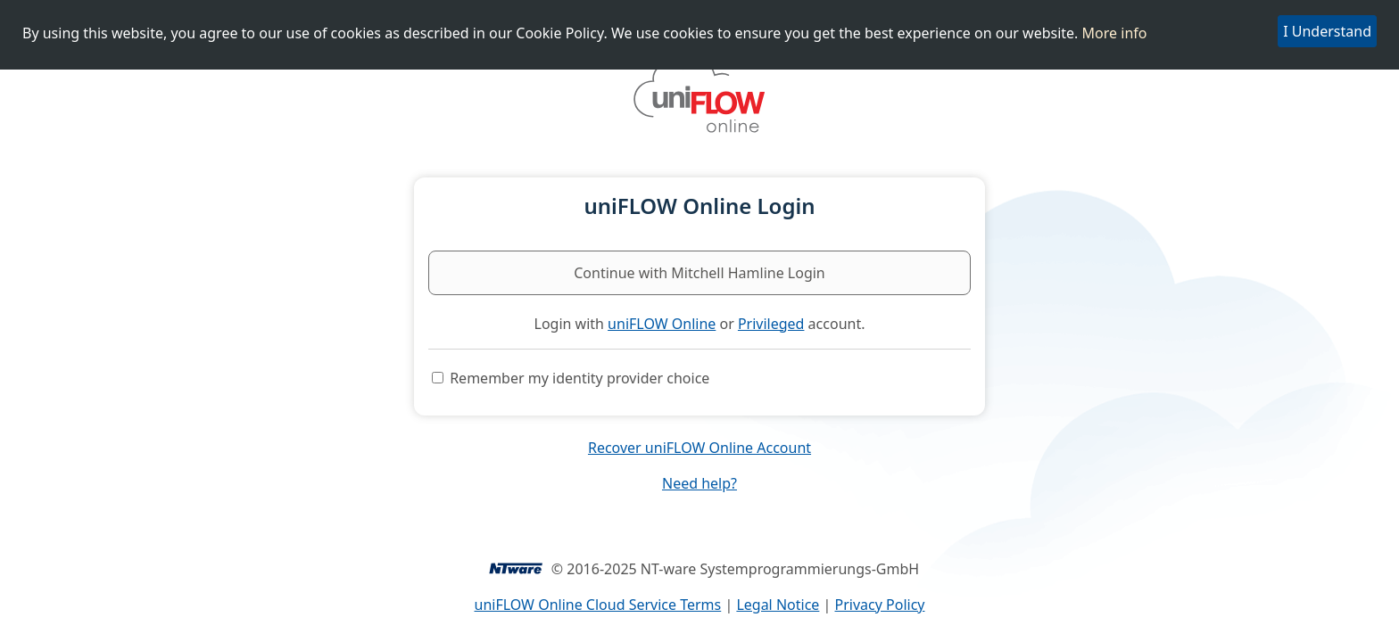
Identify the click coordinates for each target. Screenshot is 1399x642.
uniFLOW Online (662, 323)
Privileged (771, 323)
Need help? (699, 483)
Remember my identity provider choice (579, 378)
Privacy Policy (880, 604)
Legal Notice (777, 604)
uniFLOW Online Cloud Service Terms (598, 604)
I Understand (1327, 31)
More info (1114, 33)
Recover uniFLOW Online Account (699, 447)
